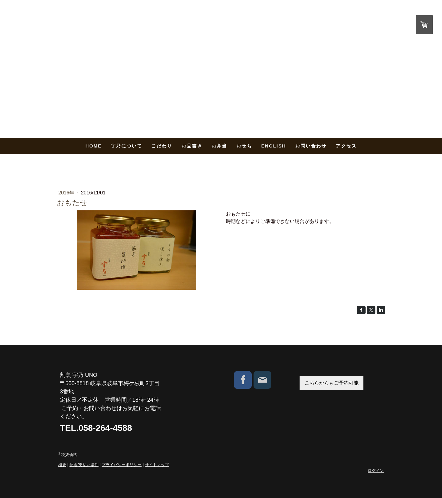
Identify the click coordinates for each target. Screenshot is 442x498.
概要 (62, 464)
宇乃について (126, 145)
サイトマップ (157, 464)
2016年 (67, 192)
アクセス (346, 145)
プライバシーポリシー (122, 464)
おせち (244, 145)
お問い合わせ (311, 145)
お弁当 (219, 145)
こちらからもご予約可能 (331, 382)
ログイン (376, 470)
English (273, 145)
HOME (93, 145)
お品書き (191, 145)
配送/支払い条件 (84, 464)
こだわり (161, 145)
